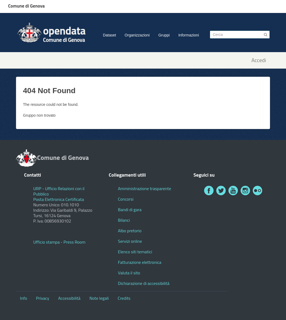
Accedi (258, 60)
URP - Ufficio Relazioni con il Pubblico (59, 191)
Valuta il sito (129, 273)
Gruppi (164, 35)
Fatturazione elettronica (139, 262)
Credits (124, 298)
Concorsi (125, 199)
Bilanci (124, 220)
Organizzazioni (137, 35)
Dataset (109, 35)
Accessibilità (69, 298)
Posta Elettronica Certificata (58, 199)
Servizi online (130, 241)
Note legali (99, 298)
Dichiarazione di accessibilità (143, 283)
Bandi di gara (129, 209)
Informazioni (188, 35)
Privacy (42, 298)
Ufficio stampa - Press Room (59, 242)
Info (23, 298)
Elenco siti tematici (135, 251)
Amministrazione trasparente (144, 188)
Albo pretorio (129, 230)
